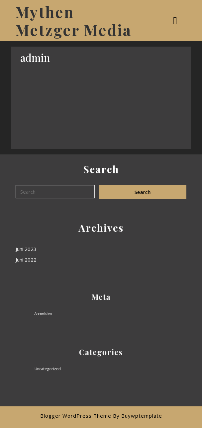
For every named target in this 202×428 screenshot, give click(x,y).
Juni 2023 (27, 249)
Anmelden (52, 312)
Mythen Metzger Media (73, 21)
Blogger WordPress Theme (75, 415)
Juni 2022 (27, 259)
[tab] (175, 20)
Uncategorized (56, 367)
